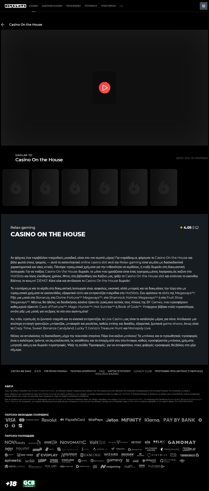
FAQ (101, 371)
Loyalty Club (143, 371)
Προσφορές (73, 5)
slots (165, 293)
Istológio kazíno (106, 373)
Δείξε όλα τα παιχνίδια (192, 158)
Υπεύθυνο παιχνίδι (55, 371)
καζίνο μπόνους (125, 336)
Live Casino (114, 319)
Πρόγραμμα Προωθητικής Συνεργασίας (179, 371)
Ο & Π (38, 371)
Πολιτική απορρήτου (83, 371)
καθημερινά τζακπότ (24, 307)
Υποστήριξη (108, 5)
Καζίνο (33, 5)
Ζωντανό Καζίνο (52, 5)
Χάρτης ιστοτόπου (119, 371)
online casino (91, 262)
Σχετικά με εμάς (21, 371)
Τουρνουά (91, 5)
